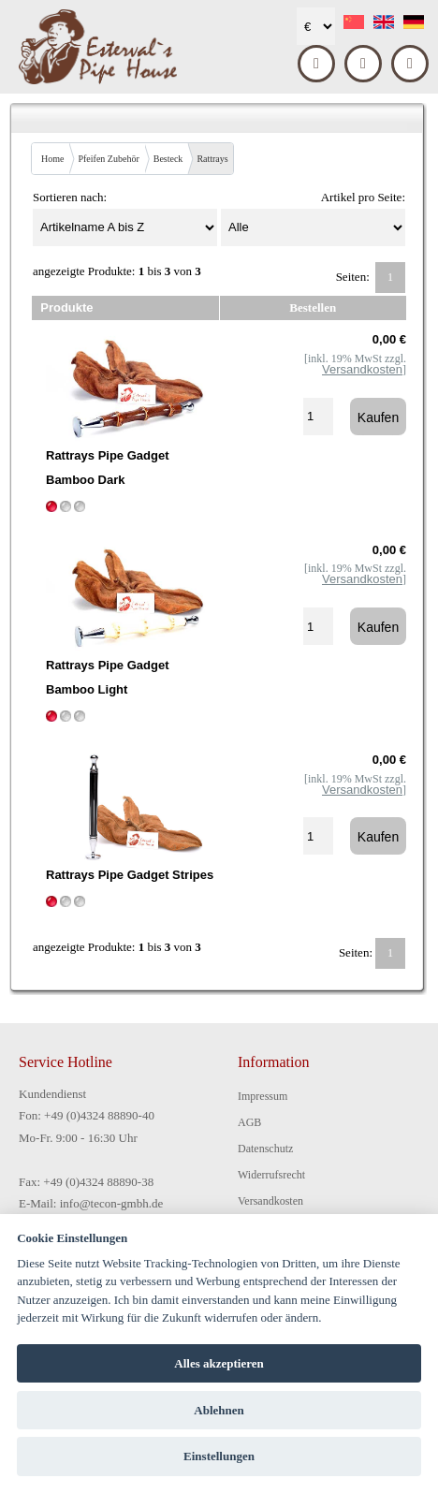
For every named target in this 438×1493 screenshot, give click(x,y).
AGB (249, 1122)
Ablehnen (218, 1410)
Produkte (66, 307)
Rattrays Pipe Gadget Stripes (129, 875)
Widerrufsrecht (271, 1174)
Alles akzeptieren (218, 1363)
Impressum (262, 1096)
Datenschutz (265, 1148)
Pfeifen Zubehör (108, 159)
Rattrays (212, 159)
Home (52, 159)
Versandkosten (270, 1201)
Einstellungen (219, 1456)
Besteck (168, 159)
